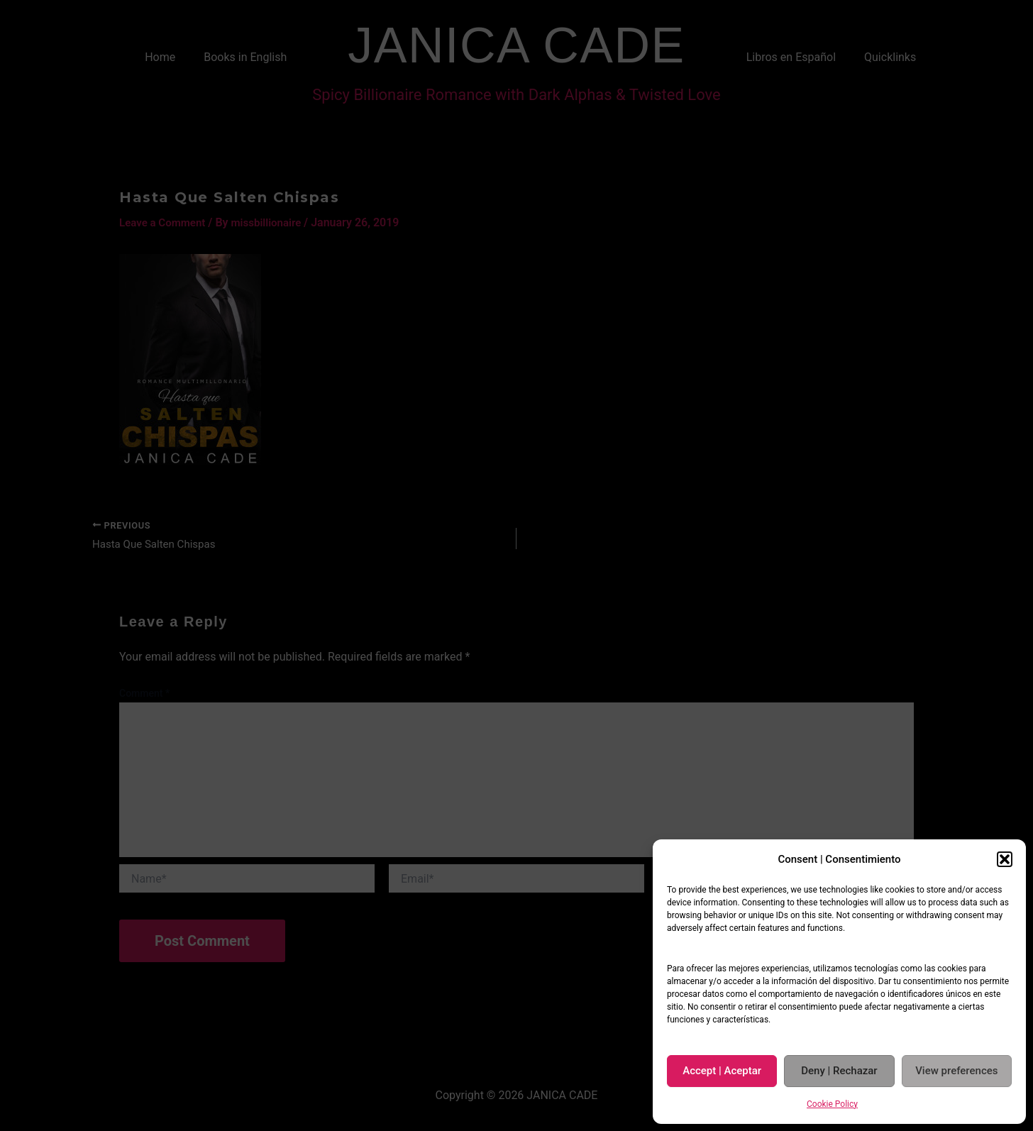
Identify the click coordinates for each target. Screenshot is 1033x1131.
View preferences (956, 1070)
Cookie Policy (832, 1104)
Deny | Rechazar (839, 1070)
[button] (1005, 859)
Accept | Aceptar (722, 1070)
